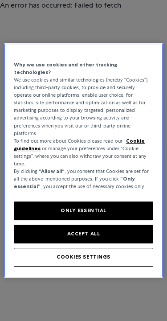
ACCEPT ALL (83, 233)
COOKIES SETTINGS (83, 257)
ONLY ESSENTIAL (83, 210)
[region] (83, 160)
